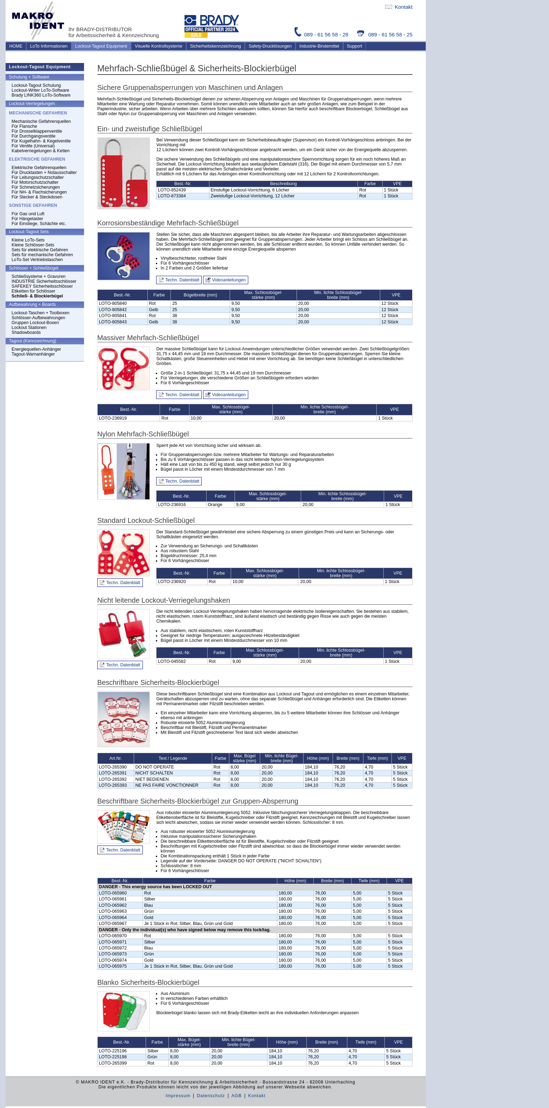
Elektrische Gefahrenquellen (39, 167)
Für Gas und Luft (28, 213)
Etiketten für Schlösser (33, 291)
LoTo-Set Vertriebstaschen (37, 259)
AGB (236, 1095)
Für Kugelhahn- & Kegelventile (41, 141)
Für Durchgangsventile (33, 136)
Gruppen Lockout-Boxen (35, 322)
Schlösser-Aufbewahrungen (38, 317)
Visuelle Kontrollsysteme (158, 46)
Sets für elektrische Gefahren (40, 249)
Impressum (178, 1095)
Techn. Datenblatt (182, 280)
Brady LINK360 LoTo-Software (41, 95)
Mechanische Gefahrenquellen (41, 121)
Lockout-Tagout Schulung (36, 85)
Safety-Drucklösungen (270, 46)
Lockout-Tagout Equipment (101, 46)
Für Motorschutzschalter (35, 182)
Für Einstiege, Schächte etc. (39, 223)
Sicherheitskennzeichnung (215, 46)
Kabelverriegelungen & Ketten (41, 150)
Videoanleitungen (229, 280)
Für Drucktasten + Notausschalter (44, 172)
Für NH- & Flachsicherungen (39, 192)
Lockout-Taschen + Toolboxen (40, 312)
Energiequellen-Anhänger (36, 349)
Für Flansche (24, 126)
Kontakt (398, 7)
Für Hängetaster (27, 218)
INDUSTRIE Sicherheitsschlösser (44, 281)
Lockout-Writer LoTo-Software (40, 90)
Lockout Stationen (29, 327)
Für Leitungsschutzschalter (38, 177)
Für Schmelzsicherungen (36, 187)
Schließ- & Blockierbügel (37, 296)
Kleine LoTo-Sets (28, 240)
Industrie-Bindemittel (319, 46)
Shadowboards (26, 332)
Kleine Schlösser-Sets (33, 245)
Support (354, 46)
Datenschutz (211, 1095)
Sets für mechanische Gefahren (42, 254)
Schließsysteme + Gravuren (38, 276)
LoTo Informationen (49, 46)
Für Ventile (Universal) (33, 145)
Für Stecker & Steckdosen (37, 197)
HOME (15, 46)
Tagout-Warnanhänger (33, 354)
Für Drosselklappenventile (37, 131)
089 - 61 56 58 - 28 (322, 34)
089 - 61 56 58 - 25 (384, 34)
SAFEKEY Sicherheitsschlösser (42, 286)
